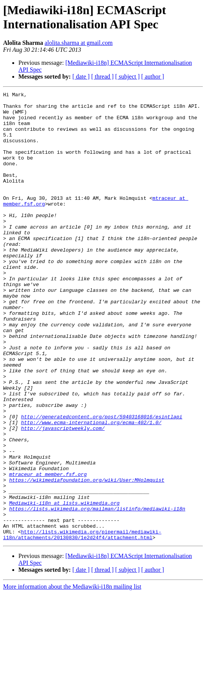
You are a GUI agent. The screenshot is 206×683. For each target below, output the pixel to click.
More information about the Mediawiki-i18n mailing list (72, 676)
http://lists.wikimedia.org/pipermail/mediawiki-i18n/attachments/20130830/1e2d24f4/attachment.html (82, 623)
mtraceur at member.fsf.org (48, 551)
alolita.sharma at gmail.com (78, 42)
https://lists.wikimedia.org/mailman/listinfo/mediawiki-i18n (97, 592)
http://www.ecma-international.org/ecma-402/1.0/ (91, 489)
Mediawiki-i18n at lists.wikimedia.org (64, 585)
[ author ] (152, 76)
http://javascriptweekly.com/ (63, 495)
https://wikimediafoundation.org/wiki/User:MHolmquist (87, 558)
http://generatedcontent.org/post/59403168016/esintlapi (101, 482)
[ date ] (81, 76)
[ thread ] (102, 76)
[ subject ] (127, 76)
